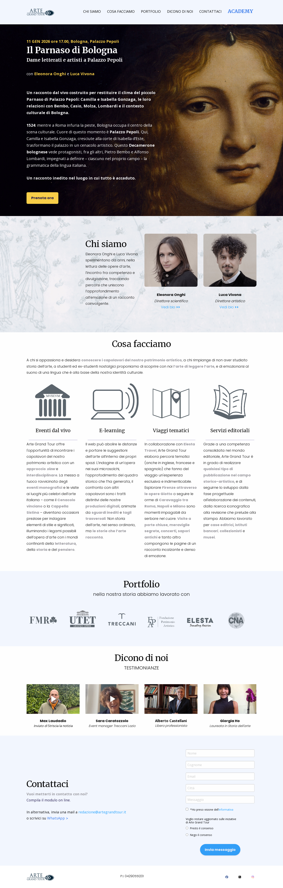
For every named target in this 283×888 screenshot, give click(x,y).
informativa (226, 809)
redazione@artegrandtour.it (102, 812)
